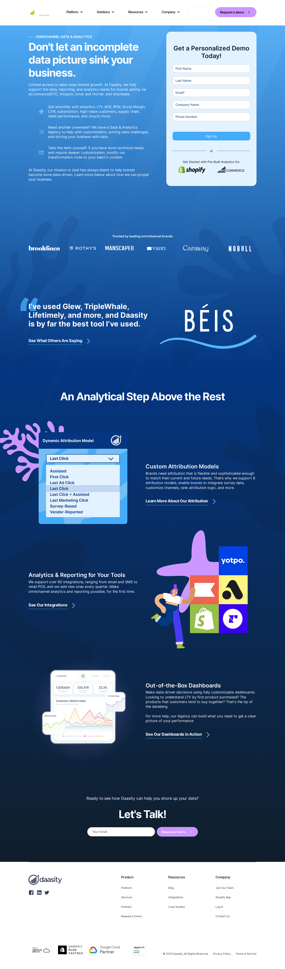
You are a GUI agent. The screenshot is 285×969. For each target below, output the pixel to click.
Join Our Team (225, 888)
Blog (171, 888)
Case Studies (176, 906)
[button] (74, 12)
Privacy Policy (222, 953)
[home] (40, 12)
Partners (126, 906)
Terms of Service (246, 953)
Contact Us (223, 916)
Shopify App (223, 897)
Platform (126, 888)
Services (126, 897)
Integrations (175, 897)
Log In (219, 906)
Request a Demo (131, 916)
